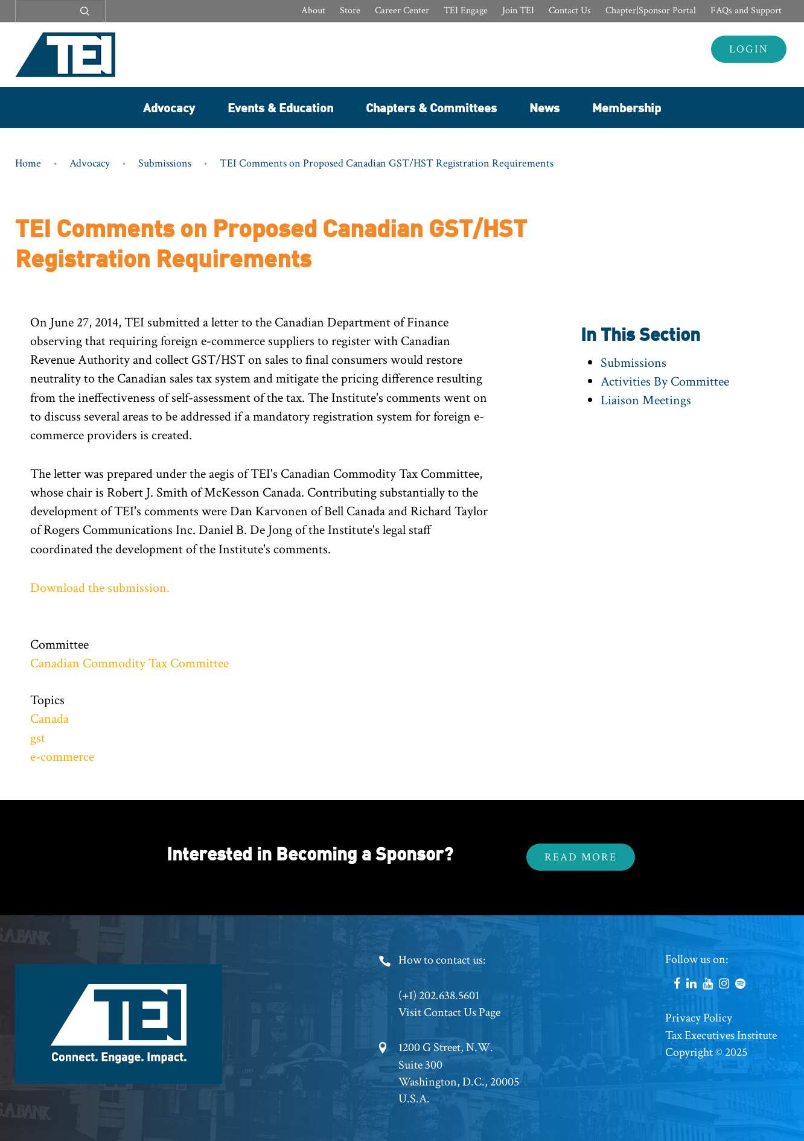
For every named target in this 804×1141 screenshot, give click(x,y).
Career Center (402, 10)
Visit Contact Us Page (449, 1012)
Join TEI (518, 10)
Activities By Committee (665, 381)
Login (748, 49)
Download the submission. (100, 588)
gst (37, 738)
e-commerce (62, 757)
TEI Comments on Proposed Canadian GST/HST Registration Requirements (387, 163)
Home (28, 163)
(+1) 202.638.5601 (438, 995)
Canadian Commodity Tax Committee (129, 663)
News (544, 107)
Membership (626, 107)
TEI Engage (466, 10)
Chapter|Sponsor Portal (650, 10)
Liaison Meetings (646, 400)
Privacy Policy (698, 1018)
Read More (580, 857)
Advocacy (169, 107)
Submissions (164, 163)
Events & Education (280, 107)
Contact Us (570, 10)
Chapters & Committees (431, 107)
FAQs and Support (746, 10)
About (313, 10)
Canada (49, 719)
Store (350, 10)
